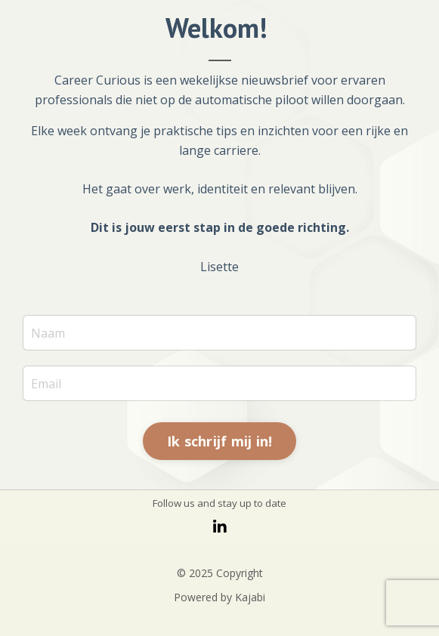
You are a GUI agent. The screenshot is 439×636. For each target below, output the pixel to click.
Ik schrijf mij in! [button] (220, 441)
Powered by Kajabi (219, 597)
